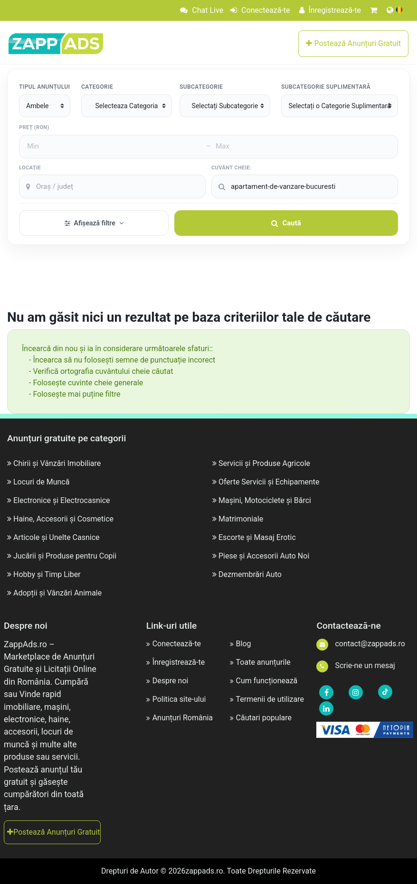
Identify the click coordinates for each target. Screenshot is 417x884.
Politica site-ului (176, 699)
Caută (286, 223)
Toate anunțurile (260, 662)
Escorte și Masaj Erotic (257, 537)
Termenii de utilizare (267, 699)
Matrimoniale (240, 518)
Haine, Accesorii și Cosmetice (63, 518)
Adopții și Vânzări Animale (57, 592)
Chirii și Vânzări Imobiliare (57, 463)
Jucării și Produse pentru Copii (64, 555)
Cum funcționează (264, 680)
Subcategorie (201, 87)
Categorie (97, 87)
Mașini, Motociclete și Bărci (264, 500)
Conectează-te (260, 10)
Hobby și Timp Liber (47, 574)
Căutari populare (261, 717)
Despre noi (167, 680)
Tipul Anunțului (44, 87)
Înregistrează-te (330, 10)
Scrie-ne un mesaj (355, 665)
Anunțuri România (179, 717)
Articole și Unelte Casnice (56, 537)
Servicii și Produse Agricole (264, 463)
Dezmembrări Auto (250, 574)
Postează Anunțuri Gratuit (353, 43)
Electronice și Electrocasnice (61, 500)
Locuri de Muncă (41, 481)
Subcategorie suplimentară (325, 87)
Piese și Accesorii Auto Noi (263, 555)
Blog (240, 643)
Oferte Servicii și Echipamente (269, 481)
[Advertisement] (208, 282)
